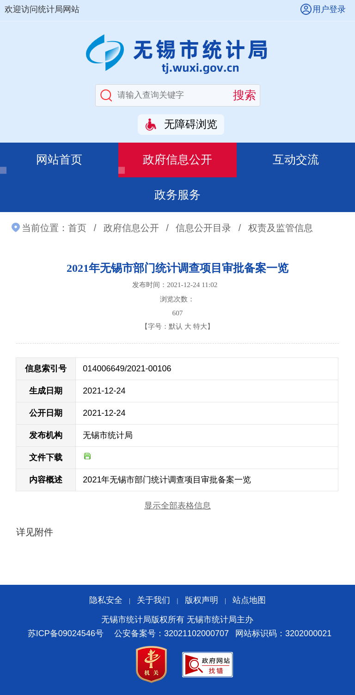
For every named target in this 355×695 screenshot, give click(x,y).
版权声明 (201, 600)
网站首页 (59, 159)
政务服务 (177, 194)
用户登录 (329, 9)
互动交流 (296, 159)
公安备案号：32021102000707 (171, 633)
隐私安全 (105, 600)
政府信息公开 (177, 159)
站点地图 (249, 600)
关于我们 (153, 600)
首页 (77, 228)
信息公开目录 (203, 228)
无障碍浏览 (190, 124)
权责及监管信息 (280, 228)
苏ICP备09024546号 (66, 633)
